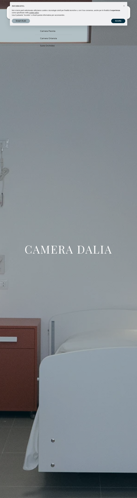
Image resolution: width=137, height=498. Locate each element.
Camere (48, 12)
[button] (124, 476)
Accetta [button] (118, 491)
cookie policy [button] (34, 483)
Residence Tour (83, 12)
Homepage (37, 12)
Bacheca (70, 12)
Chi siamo (97, 12)
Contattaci (115, 13)
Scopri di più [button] (21, 491)
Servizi (60, 12)
